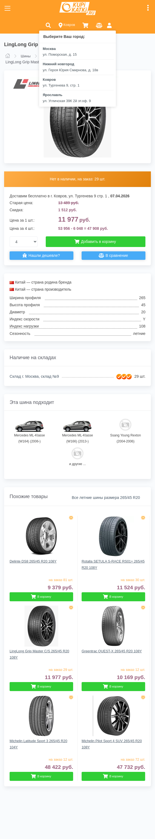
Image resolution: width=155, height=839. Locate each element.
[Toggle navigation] (7, 8)
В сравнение (113, 255)
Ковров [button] (67, 25)
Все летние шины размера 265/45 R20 (106, 497)
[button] (48, 25)
